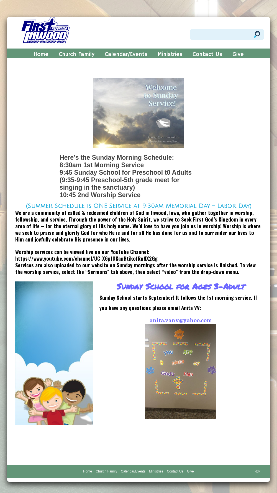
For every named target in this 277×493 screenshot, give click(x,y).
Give (238, 55)
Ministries (170, 55)
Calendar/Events (126, 55)
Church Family (76, 55)
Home (41, 55)
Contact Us (207, 55)
